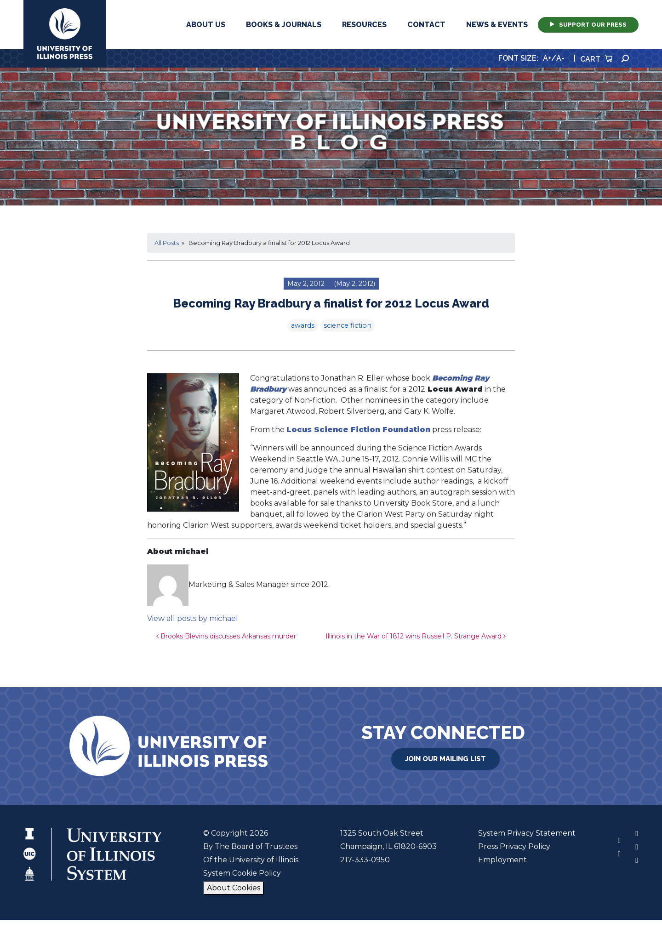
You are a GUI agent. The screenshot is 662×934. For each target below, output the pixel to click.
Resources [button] (364, 24)
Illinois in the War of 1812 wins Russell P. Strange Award (415, 636)
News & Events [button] (497, 24)
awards (302, 325)
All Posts (166, 242)
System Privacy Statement (527, 833)
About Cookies (233, 887)
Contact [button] (426, 24)
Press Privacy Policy (514, 846)
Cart (596, 59)
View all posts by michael (192, 618)
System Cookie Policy (242, 873)
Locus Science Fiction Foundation (358, 429)
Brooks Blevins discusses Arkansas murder (226, 636)
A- (560, 58)
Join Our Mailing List (445, 759)
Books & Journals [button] (283, 24)
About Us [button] (205, 24)
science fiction (347, 325)
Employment (502, 859)
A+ (547, 58)
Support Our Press (588, 24)
